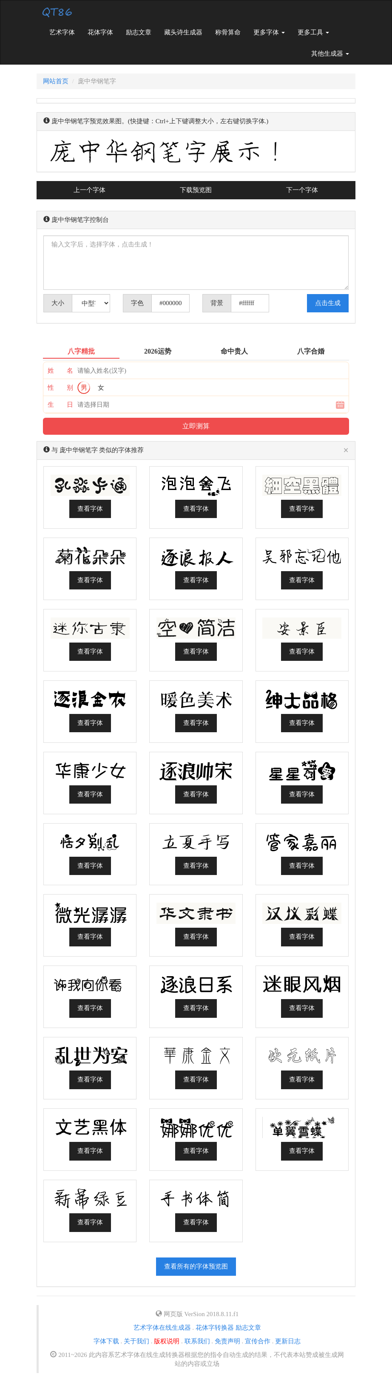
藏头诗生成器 (183, 32)
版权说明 (166, 1341)
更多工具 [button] (313, 32)
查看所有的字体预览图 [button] (196, 1266)
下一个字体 (302, 190)
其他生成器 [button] (330, 53)
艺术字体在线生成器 (162, 1327)
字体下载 (106, 1341)
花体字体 (100, 32)
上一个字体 (89, 190)
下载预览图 (196, 190)
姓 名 (60, 370)
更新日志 (288, 1341)
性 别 (60, 387)
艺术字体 (65, 32)
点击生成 (328, 303)
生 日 (60, 404)
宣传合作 (257, 1341)
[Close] (346, 451)
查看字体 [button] (90, 508)
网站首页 (55, 81)
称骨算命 (228, 32)
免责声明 (227, 1341)
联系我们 (197, 1341)
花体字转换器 (215, 1327)
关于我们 (136, 1341)
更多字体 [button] (269, 32)
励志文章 (138, 32)
